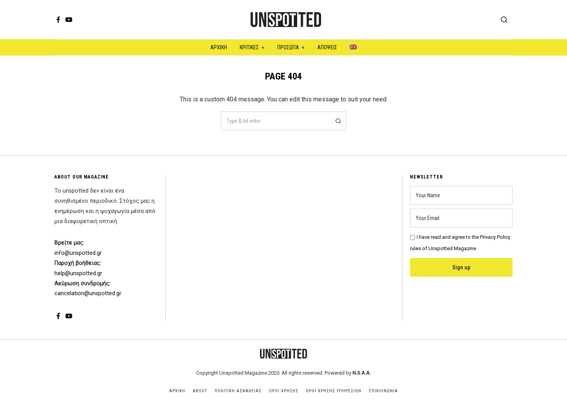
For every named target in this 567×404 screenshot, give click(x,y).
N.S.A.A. (361, 373)
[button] (336, 121)
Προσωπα (288, 47)
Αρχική (218, 47)
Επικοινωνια (383, 390)
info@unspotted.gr (78, 253)
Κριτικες (249, 47)
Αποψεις (327, 47)
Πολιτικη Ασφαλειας (238, 390)
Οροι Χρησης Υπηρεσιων (333, 390)
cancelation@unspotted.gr (87, 293)
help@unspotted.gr (78, 273)
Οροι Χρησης (283, 390)
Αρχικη (177, 390)
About (200, 390)
